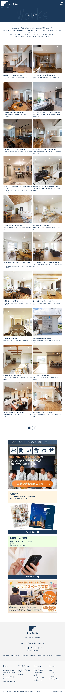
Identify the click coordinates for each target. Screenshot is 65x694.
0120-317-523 (35, 647)
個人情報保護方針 (57, 691)
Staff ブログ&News (54, 679)
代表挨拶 (53, 672)
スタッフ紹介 (53, 674)
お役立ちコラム (38, 680)
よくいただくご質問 (39, 677)
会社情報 (51, 670)
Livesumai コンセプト (9, 670)
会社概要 (53, 676)
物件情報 (20, 674)
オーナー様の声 (38, 672)
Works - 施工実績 (38, 670)
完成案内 (36, 675)
